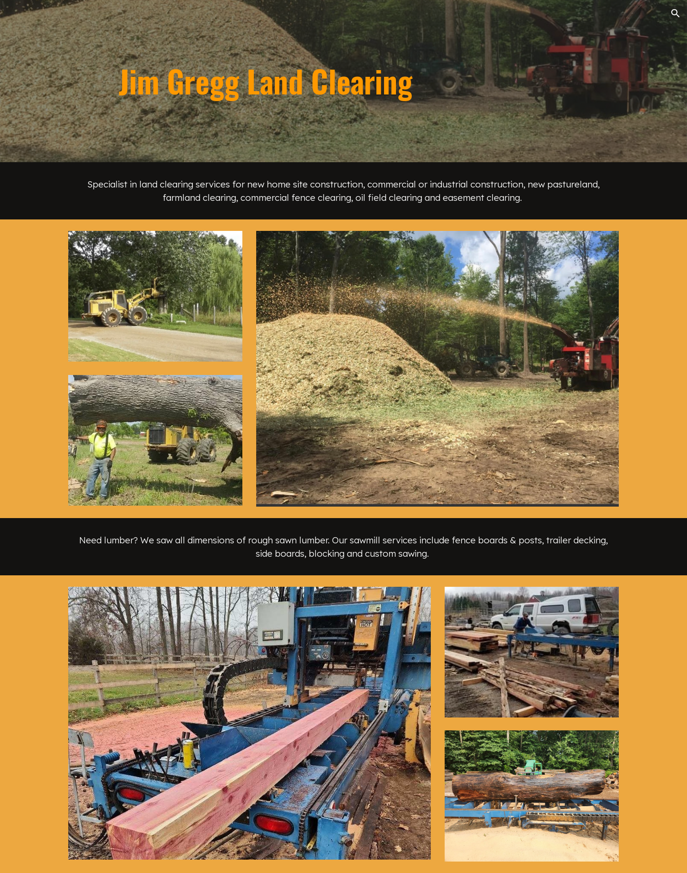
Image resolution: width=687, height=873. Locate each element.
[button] (675, 13)
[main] (367, 81)
